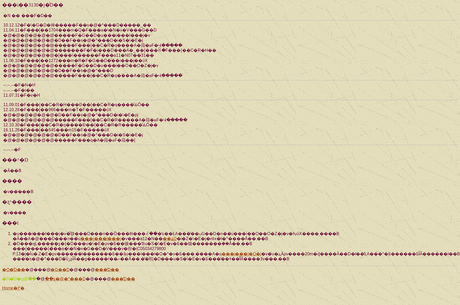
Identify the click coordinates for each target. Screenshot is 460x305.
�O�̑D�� (13, 269)
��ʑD (170, 238)
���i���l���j (100, 238)
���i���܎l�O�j (241, 254)
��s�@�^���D (65, 279)
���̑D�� (107, 269)
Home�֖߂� (13, 288)
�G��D (59, 269)
